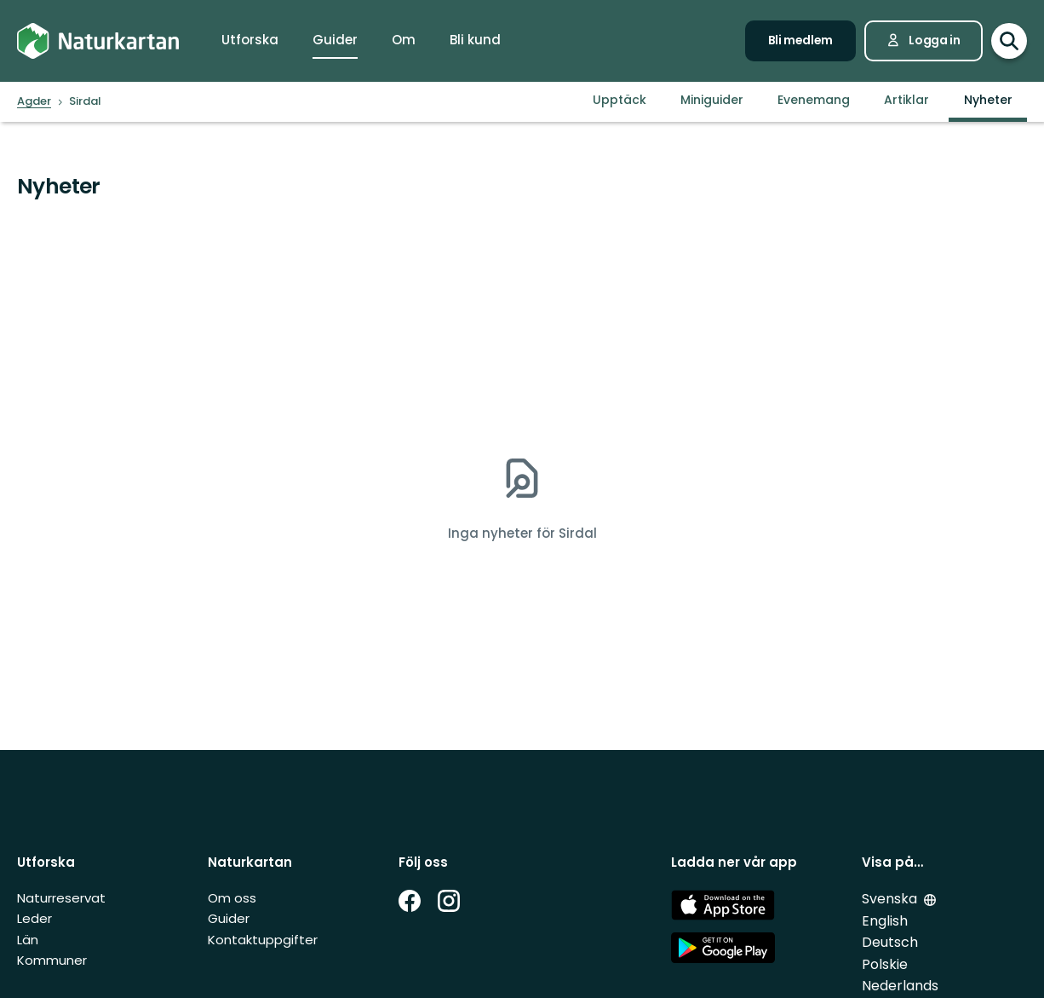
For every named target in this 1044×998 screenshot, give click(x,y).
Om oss (232, 898)
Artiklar (906, 99)
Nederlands (900, 985)
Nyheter (988, 99)
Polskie (885, 964)
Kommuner (52, 960)
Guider (229, 918)
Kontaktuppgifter (263, 940)
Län (27, 940)
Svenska (889, 899)
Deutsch (890, 942)
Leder (34, 918)
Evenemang (813, 99)
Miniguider (711, 99)
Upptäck (619, 99)
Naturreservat (61, 898)
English (885, 921)
